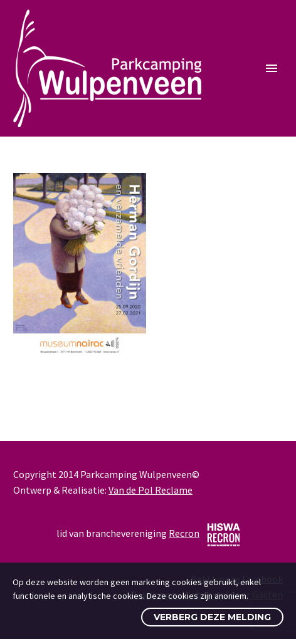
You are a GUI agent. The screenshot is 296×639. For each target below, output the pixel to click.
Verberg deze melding (212, 617)
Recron (184, 533)
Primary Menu (271, 68)
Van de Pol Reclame (150, 490)
